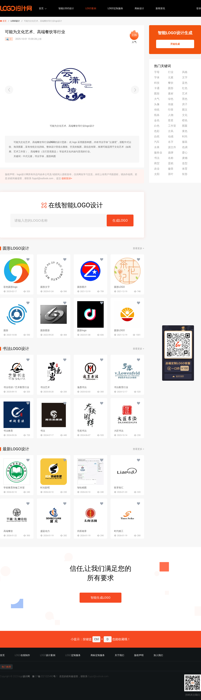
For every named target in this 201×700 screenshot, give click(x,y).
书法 (42, 430)
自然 (156, 136)
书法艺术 (45, 387)
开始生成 (175, 44)
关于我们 (119, 655)
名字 (170, 141)
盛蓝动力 (45, 531)
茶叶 (170, 174)
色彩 (156, 131)
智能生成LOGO (100, 597)
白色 (156, 125)
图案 (184, 125)
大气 (156, 99)
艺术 (184, 93)
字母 (156, 72)
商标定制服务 (98, 655)
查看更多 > (138, 248)
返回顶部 (178, 376)
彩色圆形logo (10, 287)
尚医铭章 (82, 531)
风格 (184, 72)
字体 (156, 77)
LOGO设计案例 (47, 655)
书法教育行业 (121, 387)
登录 (198, 8)
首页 (41, 8)
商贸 (156, 163)
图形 (156, 93)
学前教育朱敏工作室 (14, 487)
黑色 (184, 99)
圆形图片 (82, 287)
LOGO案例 (90, 8)
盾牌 (170, 152)
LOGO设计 (15, 21)
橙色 (184, 120)
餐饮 (170, 82)
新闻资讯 (160, 8)
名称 (170, 158)
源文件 (172, 147)
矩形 (184, 174)
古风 (170, 131)
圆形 (6, 330)
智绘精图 (82, 487)
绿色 (170, 99)
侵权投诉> (66, 178)
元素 (170, 77)
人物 (170, 115)
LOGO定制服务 (115, 8)
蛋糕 (170, 163)
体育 (184, 168)
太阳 (156, 174)
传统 (156, 109)
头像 (156, 104)
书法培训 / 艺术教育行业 (16, 387)
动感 (170, 136)
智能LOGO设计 (66, 8)
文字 (184, 77)
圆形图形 (45, 330)
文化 (184, 115)
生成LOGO (120, 220)
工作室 (172, 125)
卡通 (156, 88)
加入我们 (158, 655)
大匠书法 (118, 430)
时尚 (184, 136)
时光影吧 (45, 487)
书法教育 (8, 430)
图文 (184, 109)
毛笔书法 (82, 430)
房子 (184, 104)
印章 (170, 109)
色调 (184, 147)
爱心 (184, 152)
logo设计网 (24, 676)
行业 (170, 72)
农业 (156, 168)
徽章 (170, 168)
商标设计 (139, 8)
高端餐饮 (8, 531)
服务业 (158, 152)
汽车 (156, 141)
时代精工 (118, 531)
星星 (170, 120)
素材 (170, 93)
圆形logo (81, 330)
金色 (156, 120)
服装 (184, 141)
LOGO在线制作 (22, 655)
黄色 (184, 131)
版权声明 (139, 655)
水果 (156, 147)
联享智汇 (118, 487)
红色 (184, 88)
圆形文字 (45, 287)
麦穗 (184, 158)
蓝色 (184, 82)
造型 (184, 163)
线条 (156, 115)
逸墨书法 (82, 387)
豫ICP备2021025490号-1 (45, 676)
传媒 (170, 104)
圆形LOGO (119, 287)
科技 (156, 82)
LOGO (52, 142)
